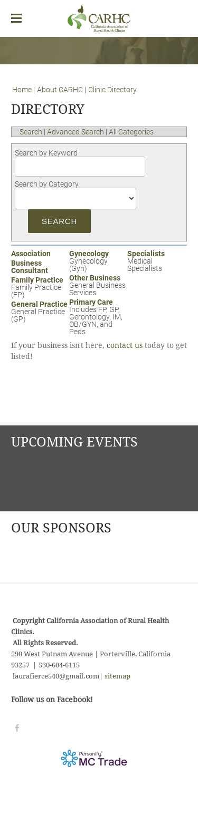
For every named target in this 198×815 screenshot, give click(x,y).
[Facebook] (17, 728)
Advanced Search (75, 132)
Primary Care (91, 302)
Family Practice (37, 280)
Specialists (146, 253)
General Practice (39, 304)
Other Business (94, 278)
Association (31, 253)
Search (31, 132)
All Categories (131, 132)
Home (22, 89)
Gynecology (89, 253)
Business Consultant (29, 267)
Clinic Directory (112, 89)
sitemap (117, 676)
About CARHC (60, 89)
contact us (125, 346)
